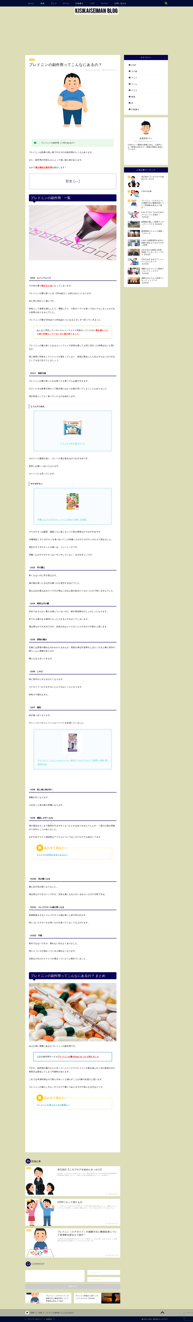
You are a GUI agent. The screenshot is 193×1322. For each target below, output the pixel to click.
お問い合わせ (120, 3)
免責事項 (49, 1319)
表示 (76, 182)
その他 (134, 71)
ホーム (31, 3)
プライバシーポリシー (34, 1319)
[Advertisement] (96, 33)
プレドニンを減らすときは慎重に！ (53, 1105)
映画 (43, 3)
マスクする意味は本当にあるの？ (52, 855)
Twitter (104, 3)
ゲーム (66, 3)
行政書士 (79, 3)
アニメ (54, 3)
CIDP (92, 3)
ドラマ (134, 90)
